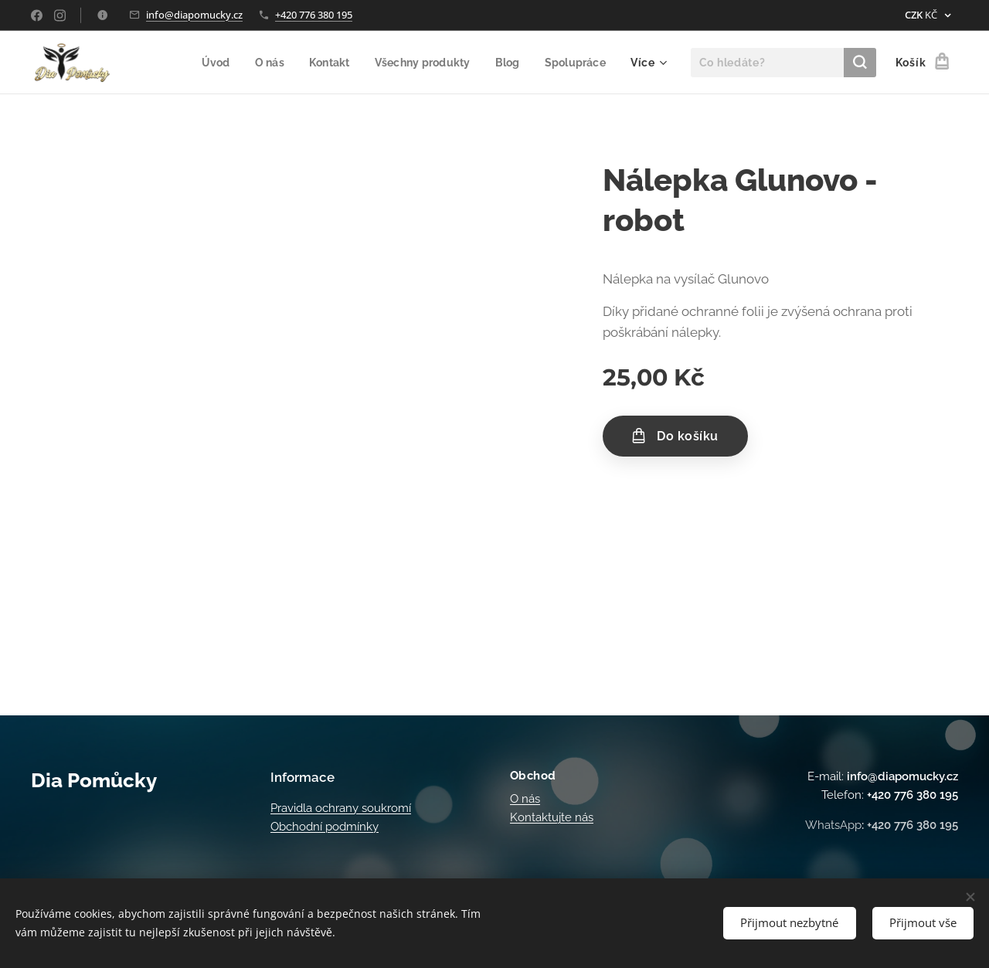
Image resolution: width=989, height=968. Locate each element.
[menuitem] (205, 62)
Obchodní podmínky (324, 827)
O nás (525, 799)
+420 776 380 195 (313, 15)
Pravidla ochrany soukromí (340, 808)
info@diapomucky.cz (194, 15)
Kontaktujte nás (551, 817)
